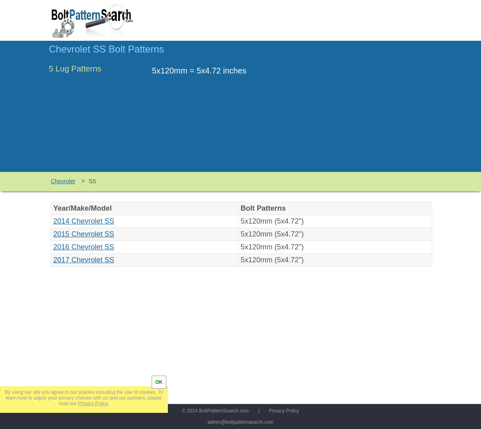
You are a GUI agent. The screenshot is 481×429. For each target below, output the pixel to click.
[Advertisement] (364, 110)
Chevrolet (63, 181)
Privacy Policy (284, 411)
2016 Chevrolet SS (83, 247)
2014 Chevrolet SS (83, 221)
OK (159, 382)
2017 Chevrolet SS (83, 260)
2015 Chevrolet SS (83, 234)
